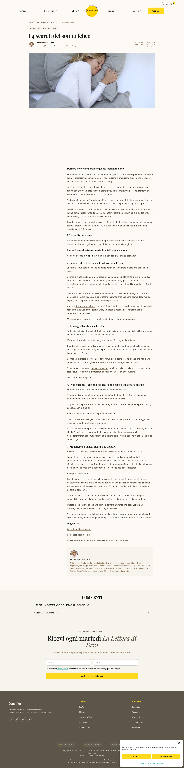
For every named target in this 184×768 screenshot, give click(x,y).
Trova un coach (85, 727)
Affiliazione (136, 727)
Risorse (111, 11)
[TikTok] (29, 719)
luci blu (138, 331)
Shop (74, 11)
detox (100, 178)
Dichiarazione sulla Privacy (156, 763)
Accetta (136, 756)
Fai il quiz (156, 11)
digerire (83, 300)
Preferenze (166, 756)
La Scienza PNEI (85, 717)
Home (31, 22)
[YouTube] (23, 719)
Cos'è (81, 707)
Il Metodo (22, 11)
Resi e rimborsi (137, 717)
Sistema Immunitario (85, 306)
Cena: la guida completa (79, 529)
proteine (87, 277)
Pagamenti (136, 712)
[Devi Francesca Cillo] (31, 44)
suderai (100, 395)
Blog (37, 22)
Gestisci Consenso (92, 753)
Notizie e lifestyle (47, 22)
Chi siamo (83, 712)
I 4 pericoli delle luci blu (78, 535)
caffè (98, 213)
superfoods (79, 419)
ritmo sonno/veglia (117, 436)
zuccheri (112, 277)
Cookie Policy (141, 763)
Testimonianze (85, 722)
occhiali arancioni (99, 368)
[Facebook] (11, 719)
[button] (179, 743)
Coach (136, 11)
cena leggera (84, 319)
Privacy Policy (62, 669)
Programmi (49, 11)
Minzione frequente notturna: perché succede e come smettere (97, 540)
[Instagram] (17, 719)
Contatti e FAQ (137, 722)
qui (75, 377)
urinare (121, 399)
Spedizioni (136, 707)
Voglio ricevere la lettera (92, 676)
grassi (95, 277)
